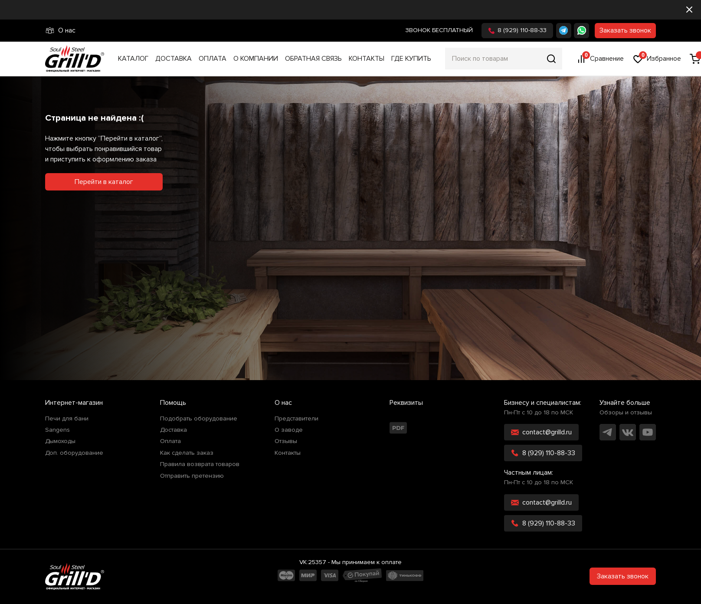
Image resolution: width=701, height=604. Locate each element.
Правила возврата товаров (199, 464)
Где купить (411, 58)
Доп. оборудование (74, 453)
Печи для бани (66, 419)
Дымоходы (60, 441)
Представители (296, 419)
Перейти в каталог (104, 181)
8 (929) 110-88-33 (517, 30)
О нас (60, 30)
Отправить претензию (192, 476)
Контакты (366, 58)
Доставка (173, 58)
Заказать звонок (625, 30)
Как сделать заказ (186, 453)
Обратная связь (313, 58)
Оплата (212, 58)
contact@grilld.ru (541, 432)
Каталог (133, 58)
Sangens (57, 430)
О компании (255, 58)
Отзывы (286, 441)
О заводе (289, 430)
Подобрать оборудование (198, 419)
